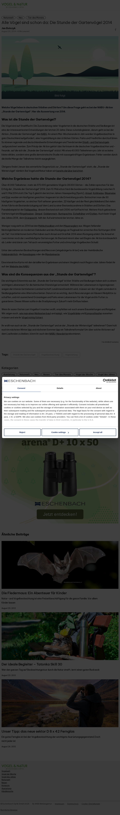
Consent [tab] (21, 388)
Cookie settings (60, 432)
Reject (22, 432)
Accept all (97, 432)
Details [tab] (60, 388)
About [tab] (99, 388)
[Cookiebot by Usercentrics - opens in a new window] (105, 381)
